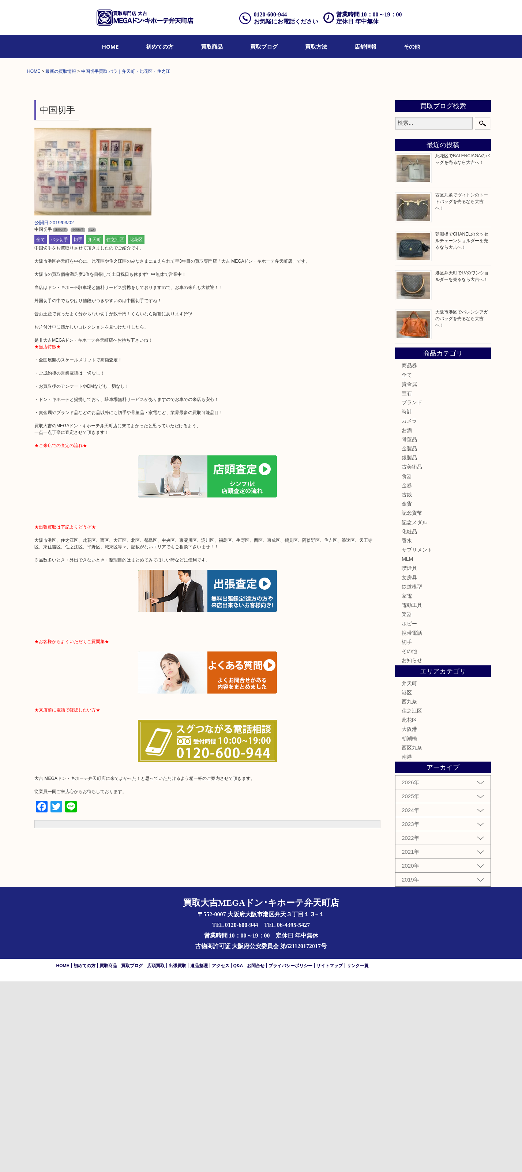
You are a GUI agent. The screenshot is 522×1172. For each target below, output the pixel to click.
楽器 (407, 805)
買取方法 (316, 46)
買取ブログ (264, 46)
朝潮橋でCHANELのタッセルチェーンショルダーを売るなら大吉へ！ (461, 431)
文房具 (409, 768)
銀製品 (409, 648)
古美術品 (412, 657)
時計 (407, 602)
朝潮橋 (409, 929)
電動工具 (412, 795)
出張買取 (177, 1156)
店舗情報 (365, 46)
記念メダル (414, 712)
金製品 (409, 639)
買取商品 (212, 46)
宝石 (407, 583)
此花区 (136, 430)
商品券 (409, 556)
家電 (407, 786)
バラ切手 (59, 430)
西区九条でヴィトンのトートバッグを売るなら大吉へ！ (461, 392)
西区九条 (412, 938)
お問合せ (255, 1156)
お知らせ (412, 851)
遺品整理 (199, 1156)
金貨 (407, 694)
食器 (407, 666)
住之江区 (115, 430)
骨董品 (409, 629)
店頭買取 (156, 1156)
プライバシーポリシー (290, 1156)
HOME (110, 46)
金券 (407, 676)
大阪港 (409, 920)
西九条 (409, 892)
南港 (407, 947)
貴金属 (409, 574)
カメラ (409, 611)
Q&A (238, 1156)
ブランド (412, 593)
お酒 (407, 620)
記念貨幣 (412, 703)
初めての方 (159, 46)
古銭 (407, 685)
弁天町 (94, 430)
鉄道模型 (412, 777)
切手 (78, 430)
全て (40, 430)
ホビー (409, 814)
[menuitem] (110, 46)
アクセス (220, 1156)
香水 (407, 731)
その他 (411, 46)
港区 (407, 883)
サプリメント (417, 740)
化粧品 (409, 722)
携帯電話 (412, 823)
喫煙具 (409, 759)
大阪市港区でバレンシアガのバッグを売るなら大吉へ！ (461, 509)
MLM (407, 749)
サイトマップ (329, 1156)
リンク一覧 (358, 1156)
